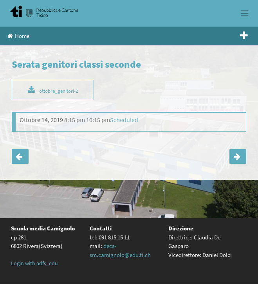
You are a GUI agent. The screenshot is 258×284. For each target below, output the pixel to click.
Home (18, 36)
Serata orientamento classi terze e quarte (237, 156)
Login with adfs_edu (34, 263)
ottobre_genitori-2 (58, 91)
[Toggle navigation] (244, 13)
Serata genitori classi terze (20, 156)
